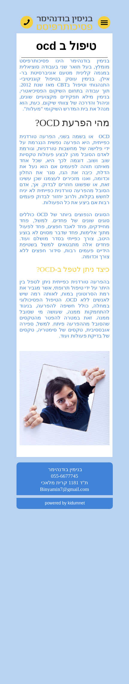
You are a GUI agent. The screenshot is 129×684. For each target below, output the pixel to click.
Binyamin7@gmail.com (64, 489)
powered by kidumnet (65, 503)
